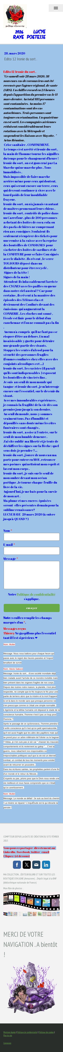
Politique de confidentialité (36, 594)
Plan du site (7, 1035)
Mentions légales (9, 1032)
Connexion (7, 1043)
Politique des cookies (46, 1032)
